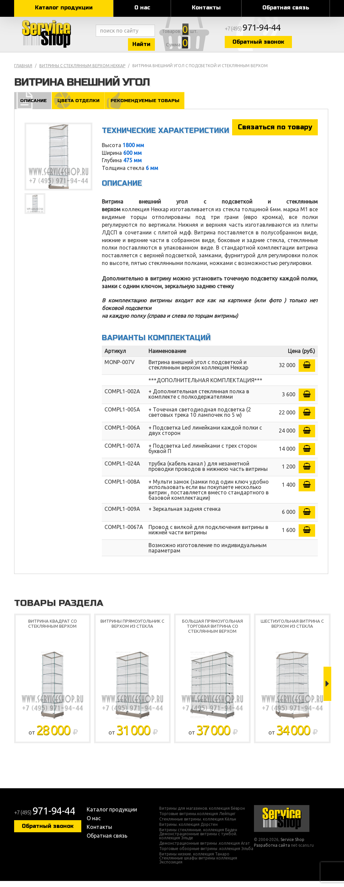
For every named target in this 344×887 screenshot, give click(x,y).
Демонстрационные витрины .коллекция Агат (204, 849)
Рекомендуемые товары (147, 106)
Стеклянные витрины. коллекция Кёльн (197, 825)
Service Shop (53, 37)
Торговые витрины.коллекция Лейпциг (197, 820)
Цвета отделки (79, 106)
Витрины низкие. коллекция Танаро (194, 860)
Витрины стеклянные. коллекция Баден (198, 836)
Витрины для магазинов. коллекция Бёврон (202, 814)
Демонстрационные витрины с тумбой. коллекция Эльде (198, 842)
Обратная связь (285, 7)
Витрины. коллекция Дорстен (188, 831)
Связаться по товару (275, 133)
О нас (142, 7)
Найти (155, 46)
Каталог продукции (64, 7)
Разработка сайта (272, 851)
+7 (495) (284, 31)
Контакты (206, 7)
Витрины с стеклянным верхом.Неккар (82, 72)
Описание (33, 106)
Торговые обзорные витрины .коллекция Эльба (206, 855)
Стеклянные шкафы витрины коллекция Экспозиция (198, 866)
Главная (23, 72)
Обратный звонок (288, 44)
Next (327, 690)
